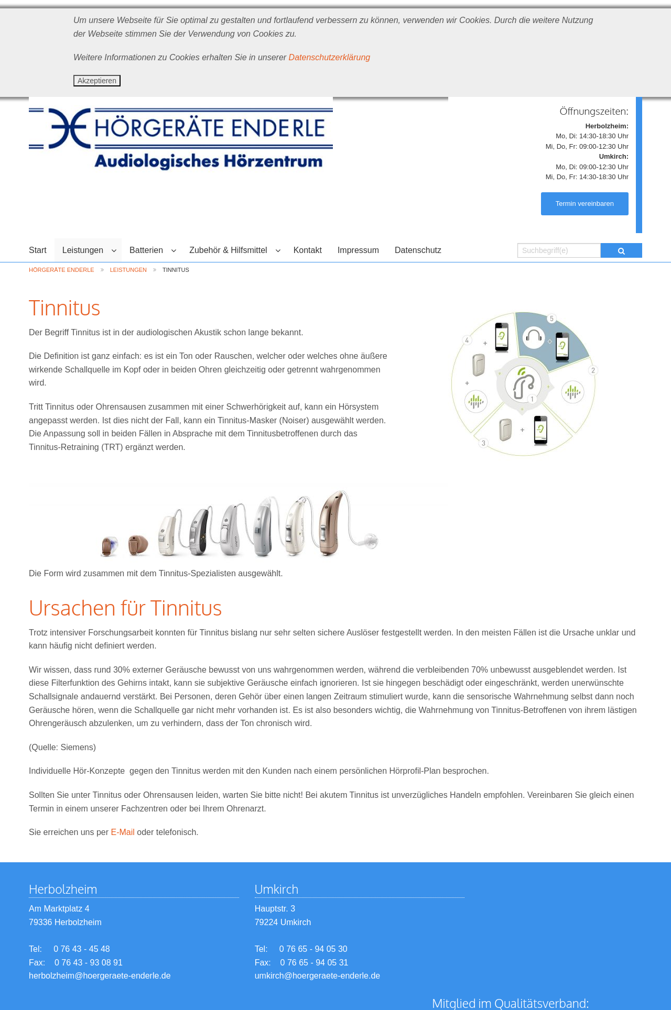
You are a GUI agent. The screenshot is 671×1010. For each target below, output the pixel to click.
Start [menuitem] (38, 250)
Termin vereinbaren (585, 203)
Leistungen (128, 270)
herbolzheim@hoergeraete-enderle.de (100, 975)
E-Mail (123, 832)
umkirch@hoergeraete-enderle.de (301, 975)
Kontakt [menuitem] (308, 250)
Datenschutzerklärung (330, 57)
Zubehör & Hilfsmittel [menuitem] (228, 250)
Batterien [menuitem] (146, 250)
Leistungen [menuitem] (82, 250)
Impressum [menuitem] (358, 250)
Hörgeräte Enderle (61, 270)
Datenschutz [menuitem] (418, 250)
